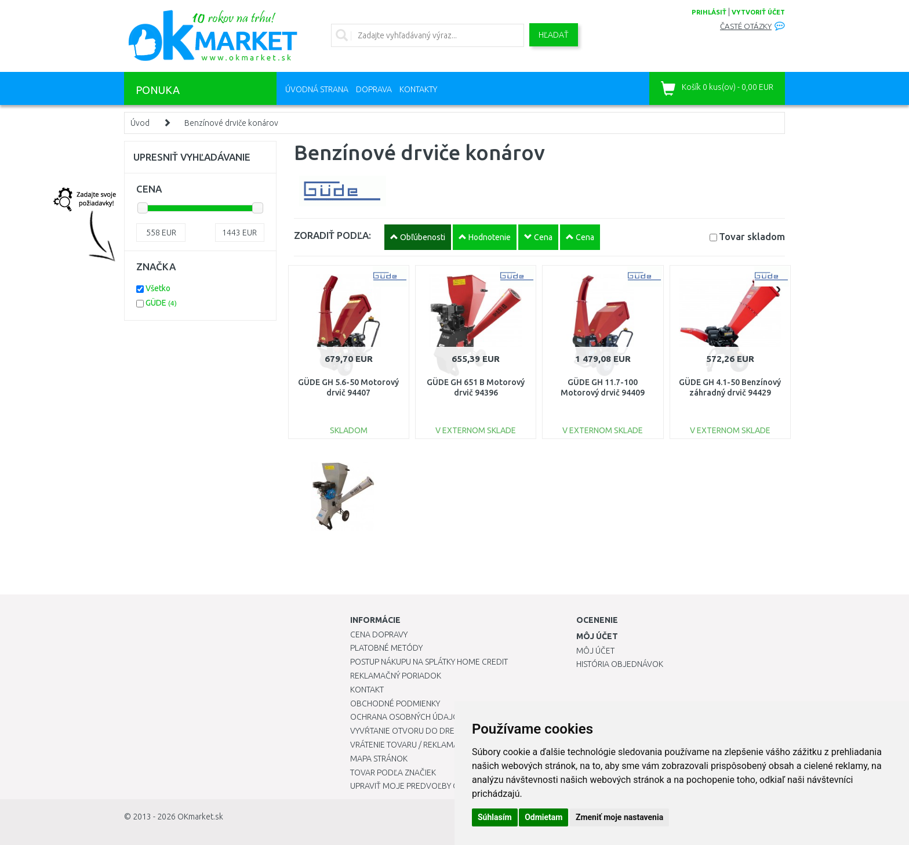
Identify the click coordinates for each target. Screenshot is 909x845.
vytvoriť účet (758, 12)
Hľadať (554, 34)
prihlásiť (709, 12)
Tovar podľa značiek (393, 772)
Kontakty (418, 89)
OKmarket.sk (200, 816)
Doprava (374, 89)
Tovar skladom (752, 236)
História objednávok (619, 664)
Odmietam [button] (543, 817)
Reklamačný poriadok (395, 675)
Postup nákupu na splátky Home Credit (429, 661)
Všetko (158, 288)
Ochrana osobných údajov (407, 716)
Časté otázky (746, 26)
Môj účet (595, 650)
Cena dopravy (379, 634)
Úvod (140, 123)
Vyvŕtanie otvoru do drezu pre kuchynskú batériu (453, 730)
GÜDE (161, 302)
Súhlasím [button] (495, 817)
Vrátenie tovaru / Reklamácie (410, 744)
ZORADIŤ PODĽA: (332, 235)
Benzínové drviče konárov (231, 123)
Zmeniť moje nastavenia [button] (619, 817)
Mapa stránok (379, 758)
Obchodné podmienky (395, 703)
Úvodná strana (316, 89)
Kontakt (367, 689)
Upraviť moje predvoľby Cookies (418, 785)
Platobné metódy (386, 647)
